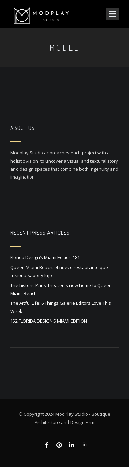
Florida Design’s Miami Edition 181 (45, 257)
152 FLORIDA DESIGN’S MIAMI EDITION (48, 321)
